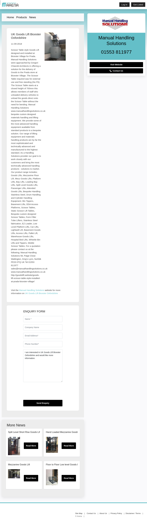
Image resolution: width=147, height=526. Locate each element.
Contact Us (116, 71)
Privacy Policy (116, 513)
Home (10, 17)
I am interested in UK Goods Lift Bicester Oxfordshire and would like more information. (42, 365)
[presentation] (44, 392)
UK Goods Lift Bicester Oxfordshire (41, 293)
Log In (124, 4)
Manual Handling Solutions (31, 290)
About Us (103, 513)
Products (21, 17)
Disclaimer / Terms (133, 513)
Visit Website (116, 64)
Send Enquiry (43, 403)
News (32, 17)
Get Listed (138, 4)
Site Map (78, 513)
